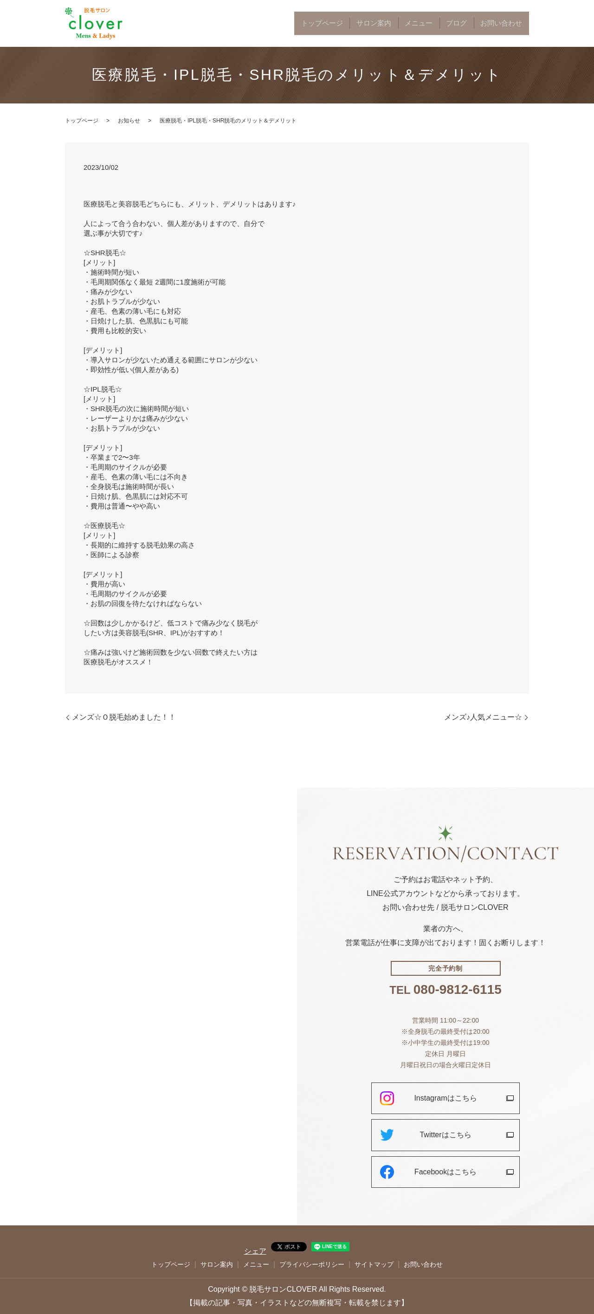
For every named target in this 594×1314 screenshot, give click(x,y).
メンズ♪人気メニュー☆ (483, 717)
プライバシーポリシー (311, 1264)
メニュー (445, 23)
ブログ (473, 23)
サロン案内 (412, 23)
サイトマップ (374, 1264)
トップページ (372, 23)
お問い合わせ (507, 23)
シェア (255, 1251)
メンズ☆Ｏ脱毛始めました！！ (124, 717)
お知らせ (129, 120)
